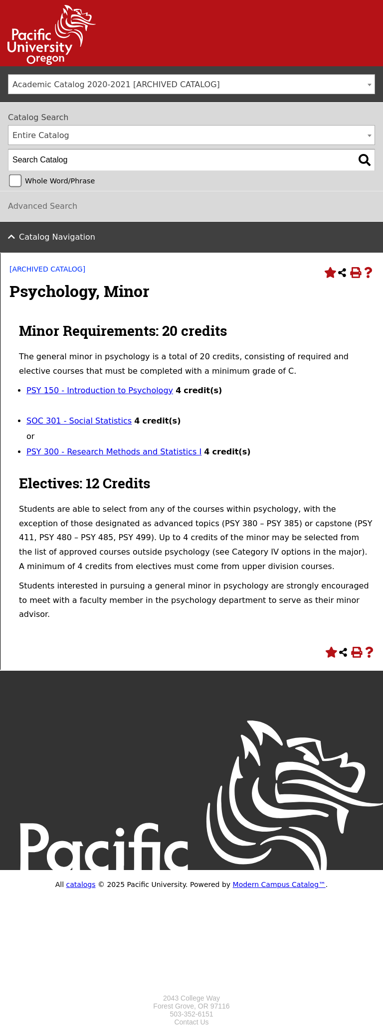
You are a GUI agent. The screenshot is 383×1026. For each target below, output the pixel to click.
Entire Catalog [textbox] (40, 135)
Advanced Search (42, 206)
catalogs (81, 884)
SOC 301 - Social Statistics (79, 421)
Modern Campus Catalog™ (279, 884)
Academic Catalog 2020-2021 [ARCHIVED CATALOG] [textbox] (116, 84)
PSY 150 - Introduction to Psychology (99, 390)
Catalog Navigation (57, 237)
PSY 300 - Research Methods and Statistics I (113, 451)
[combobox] (191, 84)
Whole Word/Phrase (60, 181)
